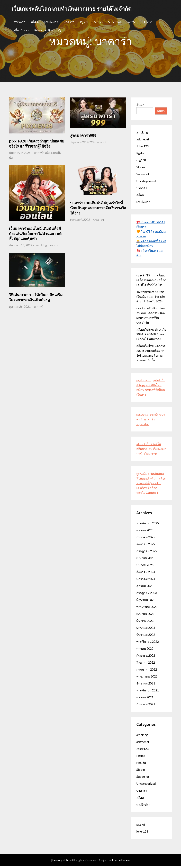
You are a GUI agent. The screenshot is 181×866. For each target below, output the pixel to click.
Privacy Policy (43, 30)
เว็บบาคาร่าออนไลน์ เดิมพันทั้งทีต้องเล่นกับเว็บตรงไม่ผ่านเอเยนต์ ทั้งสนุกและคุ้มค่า (35, 233)
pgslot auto (143, 380)
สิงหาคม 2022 (145, 662)
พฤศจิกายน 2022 (147, 641)
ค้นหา (140, 105)
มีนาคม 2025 (144, 565)
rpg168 (141, 160)
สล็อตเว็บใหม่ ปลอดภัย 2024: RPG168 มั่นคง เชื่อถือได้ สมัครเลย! (151, 334)
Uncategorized (146, 181)
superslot (142, 424)
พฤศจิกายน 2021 (147, 690)
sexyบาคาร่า (144, 414)
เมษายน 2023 (145, 614)
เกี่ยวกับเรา (21, 30)
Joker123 (147, 22)
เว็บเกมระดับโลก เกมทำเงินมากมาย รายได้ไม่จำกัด (72, 8)
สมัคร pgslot (144, 390)
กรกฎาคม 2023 (146, 593)
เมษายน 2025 (145, 558)
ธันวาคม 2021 (145, 683)
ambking (41, 245)
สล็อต (35, 22)
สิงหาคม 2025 (145, 544)
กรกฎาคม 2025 (146, 551)
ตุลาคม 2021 (144, 697)
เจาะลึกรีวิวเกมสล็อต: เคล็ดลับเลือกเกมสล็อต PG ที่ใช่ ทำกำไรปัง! (151, 280)
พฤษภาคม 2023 (146, 607)
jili (160, 22)
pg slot (140, 824)
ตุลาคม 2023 (144, 586)
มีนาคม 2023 (144, 621)
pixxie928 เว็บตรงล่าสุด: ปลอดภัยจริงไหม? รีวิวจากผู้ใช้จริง (36, 143)
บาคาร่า (69, 22)
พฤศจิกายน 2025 (147, 523)
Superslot (114, 22)
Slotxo (98, 22)
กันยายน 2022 (145, 655)
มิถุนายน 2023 (145, 600)
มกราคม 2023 (145, 627)
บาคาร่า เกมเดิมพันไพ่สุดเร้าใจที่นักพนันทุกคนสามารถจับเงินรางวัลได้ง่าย (98, 207)
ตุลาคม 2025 (144, 530)
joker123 (142, 831)
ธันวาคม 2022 (145, 634)
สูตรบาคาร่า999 (83, 135)
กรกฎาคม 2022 (146, 669)
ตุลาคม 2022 (144, 648)
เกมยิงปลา (51, 22)
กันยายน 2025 (145, 537)
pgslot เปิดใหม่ (151, 385)
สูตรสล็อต (143, 473)
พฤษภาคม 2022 (146, 676)
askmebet (142, 139)
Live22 (131, 22)
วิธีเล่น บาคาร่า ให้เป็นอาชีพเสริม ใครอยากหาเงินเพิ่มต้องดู (36, 297)
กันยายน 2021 (145, 704)
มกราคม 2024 (145, 579)
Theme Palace (121, 860)
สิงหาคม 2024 (145, 572)
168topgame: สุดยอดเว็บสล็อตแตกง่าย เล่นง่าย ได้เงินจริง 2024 (150, 296)
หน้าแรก (19, 22)
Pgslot (84, 22)
